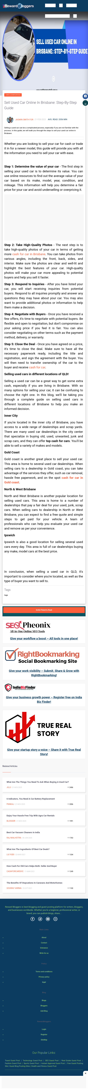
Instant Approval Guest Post (53, 1063)
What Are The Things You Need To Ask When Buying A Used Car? (38, 782)
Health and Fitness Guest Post (44, 1066)
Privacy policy (44, 977)
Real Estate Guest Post (71, 1060)
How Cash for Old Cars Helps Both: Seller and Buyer (32, 866)
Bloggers (43, 1006)
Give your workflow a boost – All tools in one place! (44, 638)
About (44, 937)
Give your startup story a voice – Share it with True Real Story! (44, 752)
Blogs (44, 1000)
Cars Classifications (13, 95)
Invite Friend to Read (44, 610)
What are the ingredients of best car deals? (28, 849)
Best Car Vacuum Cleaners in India (23, 832)
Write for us (44, 953)
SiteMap (44, 1040)
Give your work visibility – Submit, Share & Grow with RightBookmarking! (44, 673)
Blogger (11, 821)
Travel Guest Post (12, 1060)
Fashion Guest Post (13, 1063)
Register (44, 1034)
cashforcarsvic (15, 871)
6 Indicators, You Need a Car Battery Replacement (31, 799)
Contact (44, 943)
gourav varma (14, 888)
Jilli (9, 787)
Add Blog (44, 1011)
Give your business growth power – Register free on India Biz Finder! (44, 699)
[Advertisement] (44, 217)
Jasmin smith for (24, 119)
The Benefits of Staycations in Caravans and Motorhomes (34, 883)
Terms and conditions (44, 972)
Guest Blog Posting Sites (20, 1066)
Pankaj (10, 804)
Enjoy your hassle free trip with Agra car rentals (31, 815)
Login (44, 1029)
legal (44, 982)
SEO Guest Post (52, 1060)
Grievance (44, 948)
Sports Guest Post (31, 1063)
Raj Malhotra (14, 838)
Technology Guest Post (32, 1060)
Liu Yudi (10, 854)
